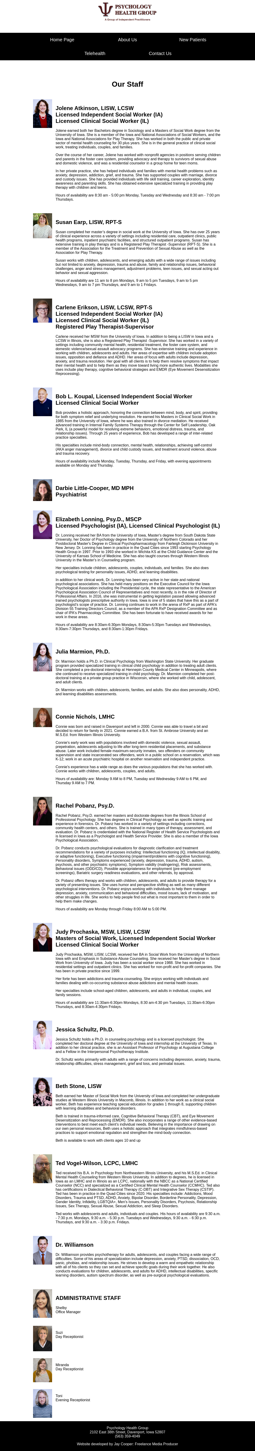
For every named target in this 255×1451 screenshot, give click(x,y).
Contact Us (160, 53)
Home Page (62, 39)
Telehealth (94, 53)
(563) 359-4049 (127, 1436)
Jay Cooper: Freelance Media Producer (146, 1444)
